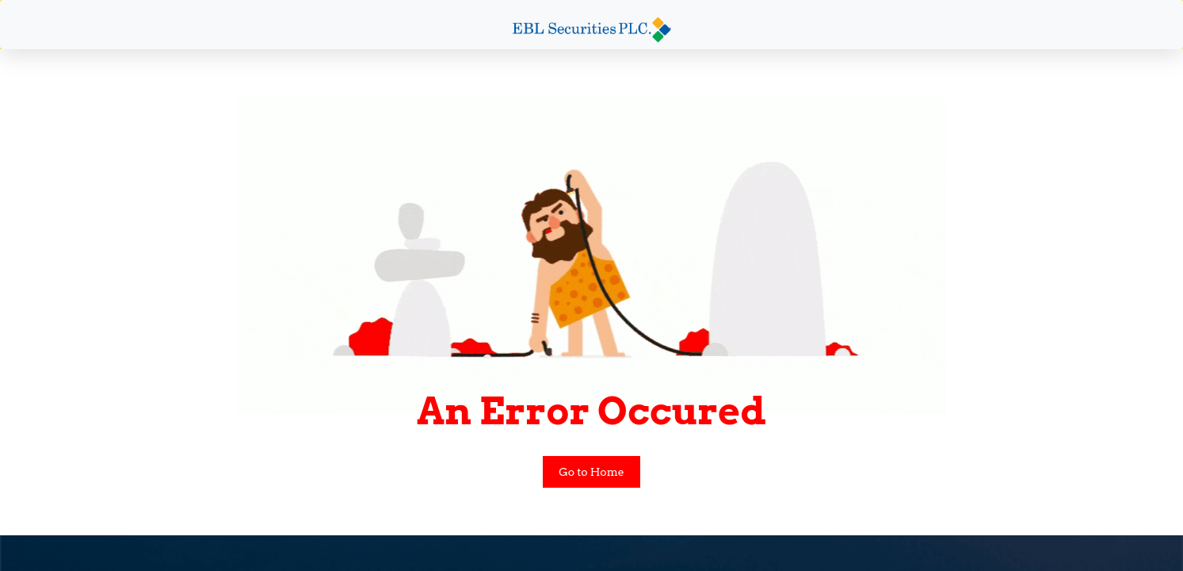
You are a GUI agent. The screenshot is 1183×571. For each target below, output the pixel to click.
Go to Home (591, 472)
